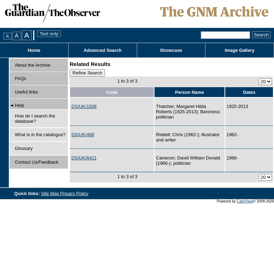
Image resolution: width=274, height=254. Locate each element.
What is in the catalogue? (40, 134)
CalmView (245, 201)
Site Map (50, 193)
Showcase (171, 50)
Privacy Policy (74, 193)
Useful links (26, 92)
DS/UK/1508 (84, 106)
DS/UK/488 (82, 134)
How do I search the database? (35, 118)
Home (34, 50)
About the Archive (32, 65)
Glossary (24, 148)
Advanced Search (102, 50)
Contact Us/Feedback (36, 162)
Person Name (189, 92)
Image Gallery (240, 50)
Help (19, 105)
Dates (249, 92)
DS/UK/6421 (84, 158)
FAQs (20, 78)
